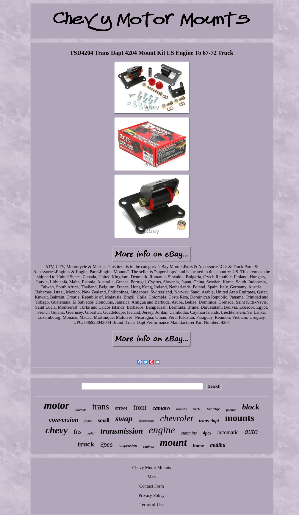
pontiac (231, 410)
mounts (239, 418)
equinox (148, 446)
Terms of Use (152, 504)
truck (86, 444)
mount (173, 442)
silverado (80, 410)
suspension (128, 445)
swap (124, 418)
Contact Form (151, 486)
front (140, 407)
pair (197, 408)
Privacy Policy (152, 495)
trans (100, 406)
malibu (218, 445)
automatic (228, 432)
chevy (57, 430)
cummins (189, 433)
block (250, 407)
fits (77, 431)
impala (181, 409)
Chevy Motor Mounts (151, 467)
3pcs (106, 444)
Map (152, 476)
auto (251, 431)
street (121, 408)
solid (90, 433)
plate (88, 421)
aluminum (146, 421)
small (103, 420)
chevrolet (176, 418)
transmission (122, 430)
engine (162, 430)
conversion (64, 419)
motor (56, 405)
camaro (161, 408)
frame (198, 445)
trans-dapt (209, 420)
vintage (213, 408)
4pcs (207, 432)
